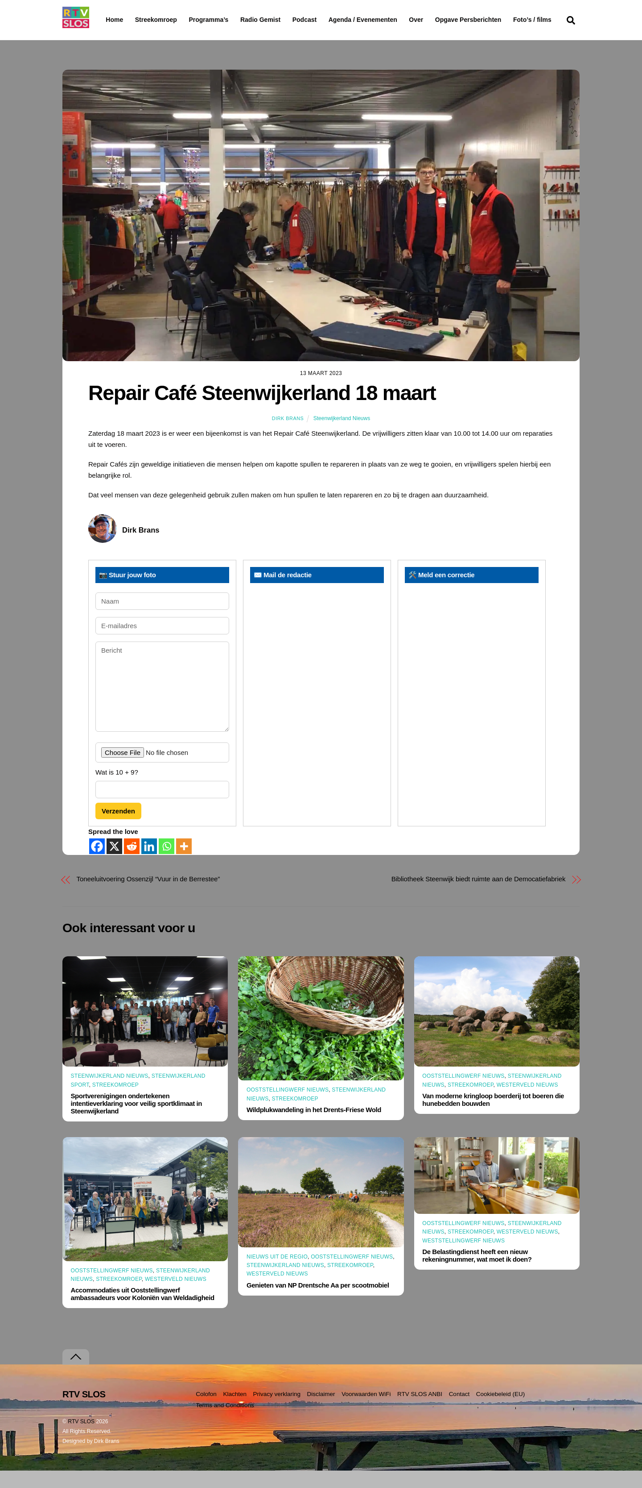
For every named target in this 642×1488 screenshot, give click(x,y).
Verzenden (118, 828)
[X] (114, 863)
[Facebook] (97, 863)
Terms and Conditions (225, 1422)
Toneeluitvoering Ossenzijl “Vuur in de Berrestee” (148, 896)
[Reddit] (132, 863)
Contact (459, 1411)
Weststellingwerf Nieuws (463, 1258)
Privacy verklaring (276, 1411)
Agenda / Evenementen (385, 19)
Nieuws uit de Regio (277, 1274)
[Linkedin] (149, 863)
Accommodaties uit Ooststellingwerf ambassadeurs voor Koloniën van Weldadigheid (142, 1311)
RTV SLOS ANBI (419, 1411)
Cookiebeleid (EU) (500, 1411)
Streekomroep (158, 20)
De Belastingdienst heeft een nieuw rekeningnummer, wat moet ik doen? (476, 1272)
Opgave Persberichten (500, 20)
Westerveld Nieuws (527, 1102)
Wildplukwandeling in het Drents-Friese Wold (314, 1126)
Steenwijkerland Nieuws (341, 436)
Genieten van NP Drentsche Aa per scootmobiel (318, 1302)
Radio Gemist (283, 19)
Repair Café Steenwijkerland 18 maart (262, 410)
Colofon (206, 1411)
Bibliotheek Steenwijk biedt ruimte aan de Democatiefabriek (478, 896)
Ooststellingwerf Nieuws (288, 1107)
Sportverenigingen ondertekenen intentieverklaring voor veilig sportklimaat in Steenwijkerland (136, 1120)
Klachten (235, 1411)
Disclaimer (321, 1411)
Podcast (327, 19)
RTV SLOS (81, 1439)
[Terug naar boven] (75, 1374)
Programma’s (225, 20)
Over (439, 19)
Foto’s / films (127, 37)
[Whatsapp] (166, 863)
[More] (184, 863)
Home (107, 19)
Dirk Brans (288, 435)
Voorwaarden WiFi (366, 1411)
